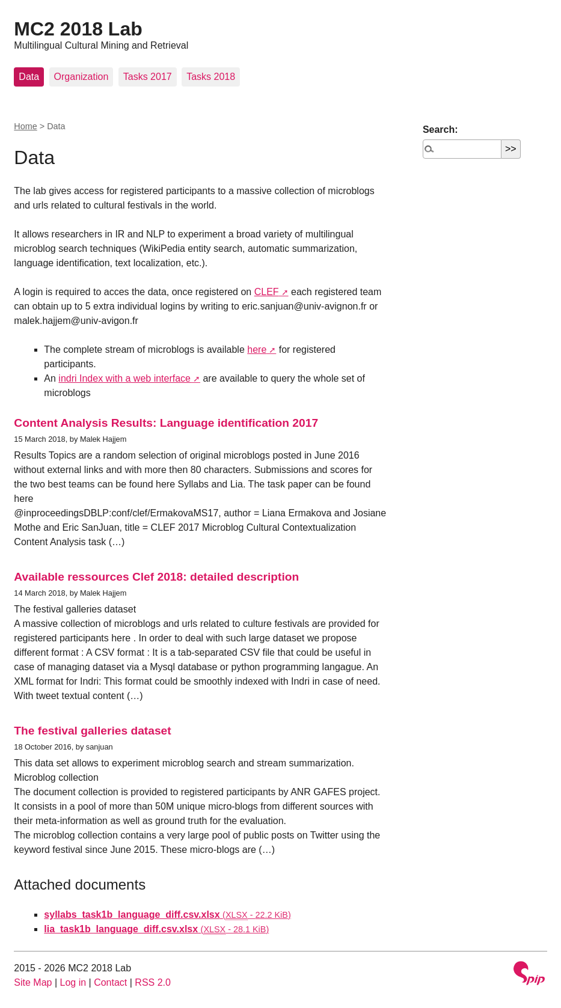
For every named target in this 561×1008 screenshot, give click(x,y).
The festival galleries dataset (92, 730)
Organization (81, 77)
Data (29, 77)
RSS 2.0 (153, 982)
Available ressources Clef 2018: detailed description (156, 576)
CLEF (266, 292)
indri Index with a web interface (124, 378)
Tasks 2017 (147, 77)
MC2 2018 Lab (78, 29)
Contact (110, 982)
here (256, 349)
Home (25, 126)
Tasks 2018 (210, 77)
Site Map (33, 982)
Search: (440, 129)
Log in (73, 982)
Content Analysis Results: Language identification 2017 (166, 423)
